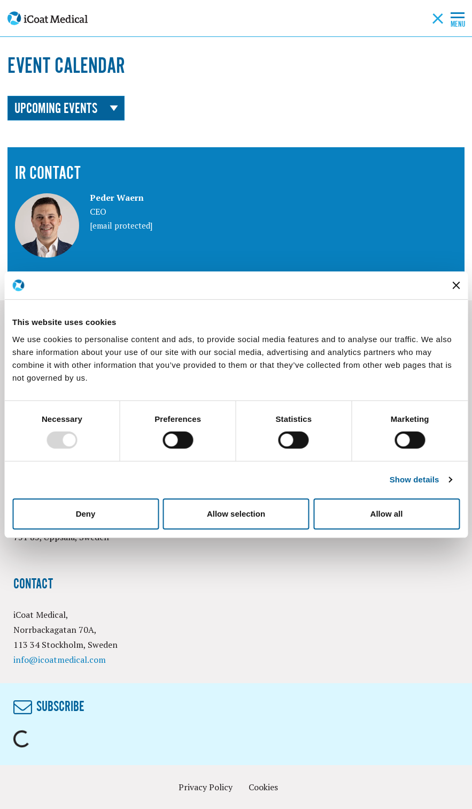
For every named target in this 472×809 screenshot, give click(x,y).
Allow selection (236, 513)
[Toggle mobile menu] (458, 14)
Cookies (263, 787)
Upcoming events (66, 108)
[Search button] (437, 18)
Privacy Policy (206, 787)
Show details (414, 479)
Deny (86, 513)
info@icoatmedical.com (59, 660)
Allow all (386, 513)
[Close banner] (456, 285)
